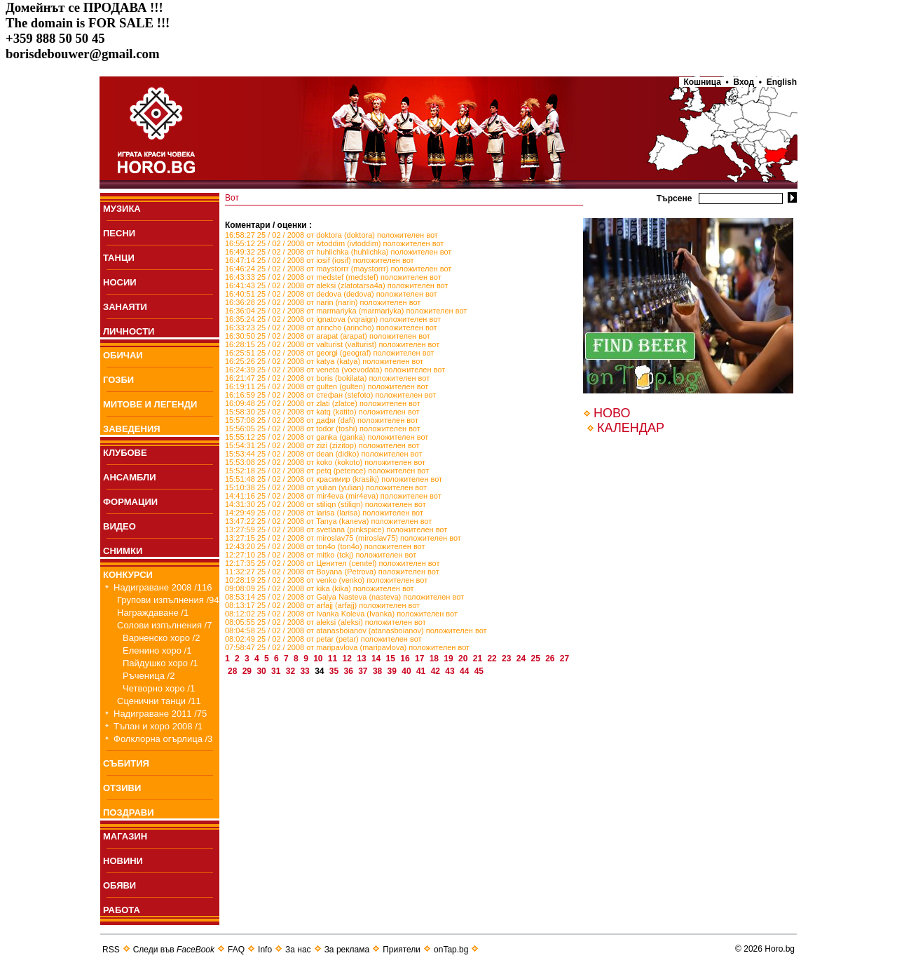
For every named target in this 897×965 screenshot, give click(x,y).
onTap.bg (451, 949)
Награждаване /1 (153, 612)
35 (335, 671)
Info (265, 949)
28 (234, 671)
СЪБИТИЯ (126, 763)
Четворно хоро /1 (159, 688)
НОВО (612, 413)
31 (277, 671)
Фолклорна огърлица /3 (163, 739)
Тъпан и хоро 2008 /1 (158, 726)
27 (564, 658)
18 (435, 658)
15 (392, 658)
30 (262, 671)
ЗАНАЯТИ (125, 307)
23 (508, 658)
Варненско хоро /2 (161, 638)
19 (450, 658)
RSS (111, 949)
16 (406, 658)
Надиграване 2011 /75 (160, 713)
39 (393, 671)
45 (480, 671)
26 (551, 658)
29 (248, 671)
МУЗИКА (122, 208)
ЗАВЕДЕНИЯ (131, 429)
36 (350, 671)
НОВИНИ (123, 861)
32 (292, 671)
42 (437, 671)
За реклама (347, 949)
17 (421, 658)
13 (363, 658)
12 (349, 658)
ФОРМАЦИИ (130, 502)
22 (493, 658)
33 (306, 671)
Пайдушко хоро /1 (160, 663)
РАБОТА (121, 910)
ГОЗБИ (118, 379)
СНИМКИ (122, 551)
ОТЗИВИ (122, 788)
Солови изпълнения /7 (164, 625)
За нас (298, 949)
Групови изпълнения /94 (168, 600)
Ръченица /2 (148, 675)
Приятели (401, 949)
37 (364, 671)
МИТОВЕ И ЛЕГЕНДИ (150, 404)
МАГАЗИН (125, 836)
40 (407, 671)
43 (451, 671)
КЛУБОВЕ (125, 452)
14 (377, 658)
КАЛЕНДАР (630, 428)
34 (321, 671)
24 (522, 658)
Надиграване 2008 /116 (163, 587)
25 (536, 658)
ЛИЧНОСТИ (128, 331)
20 (464, 658)
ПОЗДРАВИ (128, 812)
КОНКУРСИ (128, 574)
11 (334, 658)
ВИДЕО (119, 526)
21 (479, 658)
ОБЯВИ (119, 885)
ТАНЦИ (119, 257)
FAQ (236, 949)
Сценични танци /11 (159, 701)
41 (422, 671)
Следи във (173, 949)
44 (466, 671)
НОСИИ (120, 282)
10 (319, 658)
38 (379, 671)
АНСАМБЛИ (129, 477)
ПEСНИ (119, 233)
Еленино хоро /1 (157, 650)
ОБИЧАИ (123, 355)
